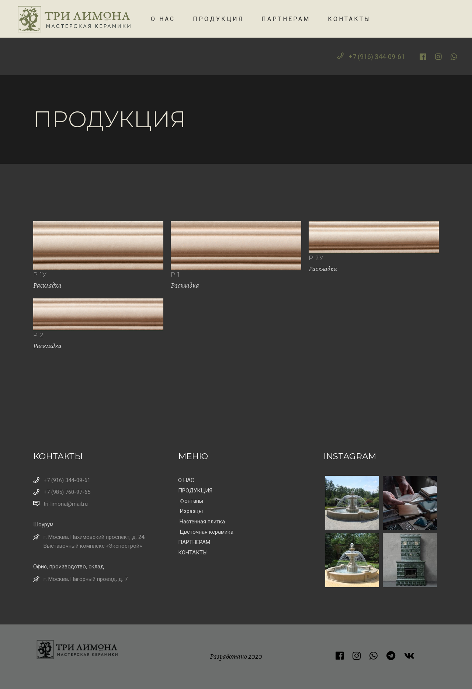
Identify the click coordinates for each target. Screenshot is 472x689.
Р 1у (40, 274)
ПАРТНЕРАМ (194, 542)
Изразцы (191, 511)
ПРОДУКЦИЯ (195, 490)
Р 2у (316, 258)
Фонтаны (191, 501)
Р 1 (175, 274)
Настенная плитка (202, 521)
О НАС (186, 480)
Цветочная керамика (206, 532)
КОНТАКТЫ (193, 552)
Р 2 (38, 335)
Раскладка (47, 285)
